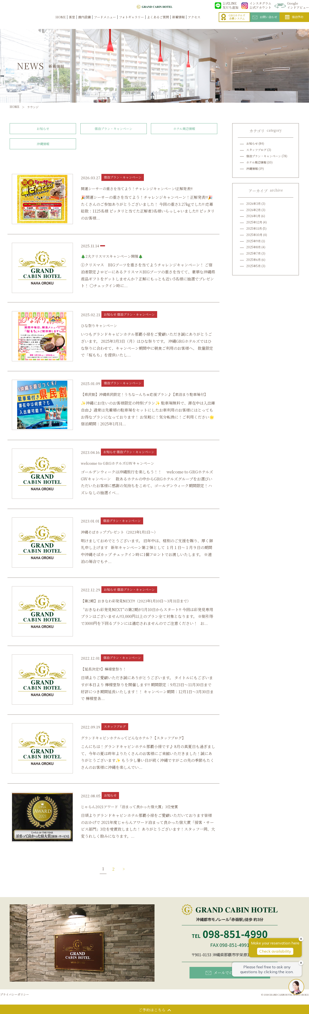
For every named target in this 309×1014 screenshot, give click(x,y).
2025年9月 (253, 241)
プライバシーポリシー (14, 994)
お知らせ (43, 128)
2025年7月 (253, 253)
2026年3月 (253, 203)
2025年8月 (253, 247)
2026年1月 (253, 216)
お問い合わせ (265, 22)
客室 (72, 22)
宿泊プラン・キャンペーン (113, 128)
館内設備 (84, 22)
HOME (61, 22)
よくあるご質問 (158, 22)
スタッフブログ (256, 150)
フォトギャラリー (131, 22)
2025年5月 (253, 266)
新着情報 (178, 22)
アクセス (194, 22)
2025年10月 (254, 235)
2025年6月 (253, 259)
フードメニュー (105, 22)
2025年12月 (254, 222)
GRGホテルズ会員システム (233, 22)
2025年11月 (254, 228)
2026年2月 (253, 210)
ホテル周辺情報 (184, 128)
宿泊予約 (294, 22)
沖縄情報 (43, 144)
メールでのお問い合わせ (231, 972)
